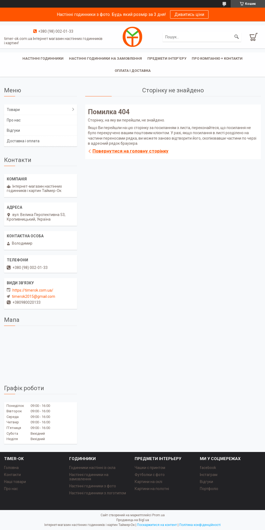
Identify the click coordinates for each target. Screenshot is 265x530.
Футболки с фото (150, 474)
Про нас (14, 120)
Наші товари (15, 482)
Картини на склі (148, 482)
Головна (11, 467)
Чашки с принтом (150, 467)
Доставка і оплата (23, 141)
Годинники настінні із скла (92, 467)
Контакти (12, 474)
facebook (208, 467)
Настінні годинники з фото (92, 486)
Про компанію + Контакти (217, 58)
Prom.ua (158, 515)
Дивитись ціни (189, 14)
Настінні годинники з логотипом (97, 493)
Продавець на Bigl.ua (132, 520)
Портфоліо (209, 489)
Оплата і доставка (133, 71)
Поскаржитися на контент (157, 525)
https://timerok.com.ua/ (32, 290)
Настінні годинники (43, 58)
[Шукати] (236, 37)
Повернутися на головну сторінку (130, 151)
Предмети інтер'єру (166, 58)
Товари (13, 109)
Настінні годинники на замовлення (105, 58)
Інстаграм (208, 474)
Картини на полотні (152, 489)
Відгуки (13, 130)
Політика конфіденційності (200, 525)
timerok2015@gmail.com (33, 296)
